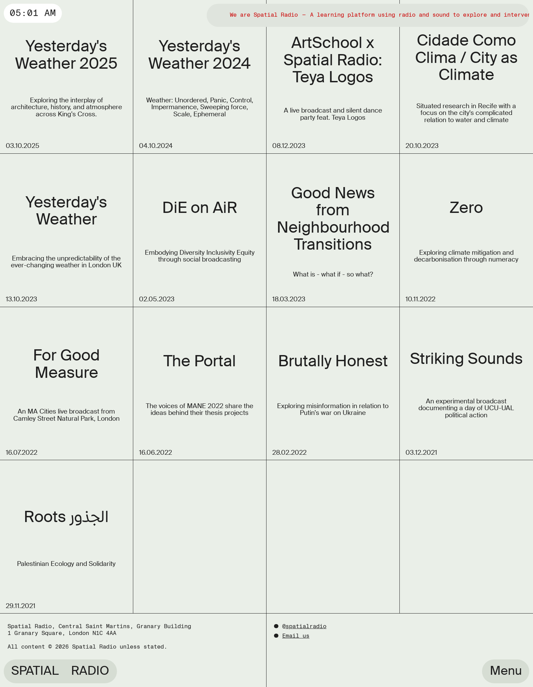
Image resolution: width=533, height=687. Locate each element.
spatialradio (306, 626)
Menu (506, 670)
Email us (295, 636)
